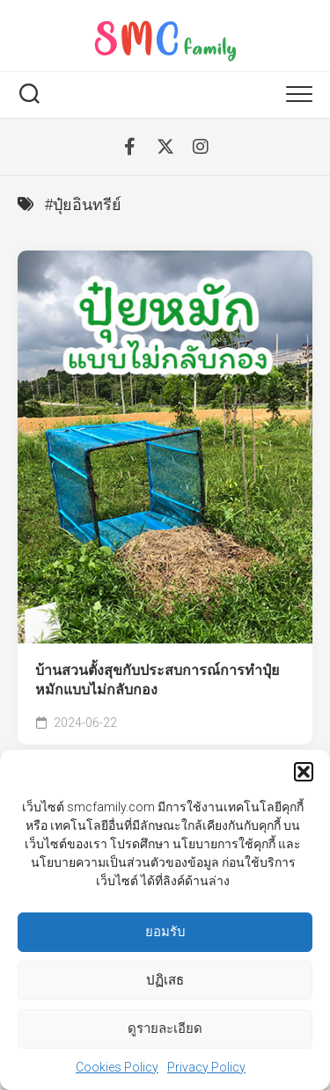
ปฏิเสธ (165, 982)
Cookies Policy (117, 1068)
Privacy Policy (206, 1068)
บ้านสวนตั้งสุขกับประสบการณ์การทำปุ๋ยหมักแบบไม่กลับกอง (157, 680)
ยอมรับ (165, 933)
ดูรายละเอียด (165, 1030)
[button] (303, 772)
